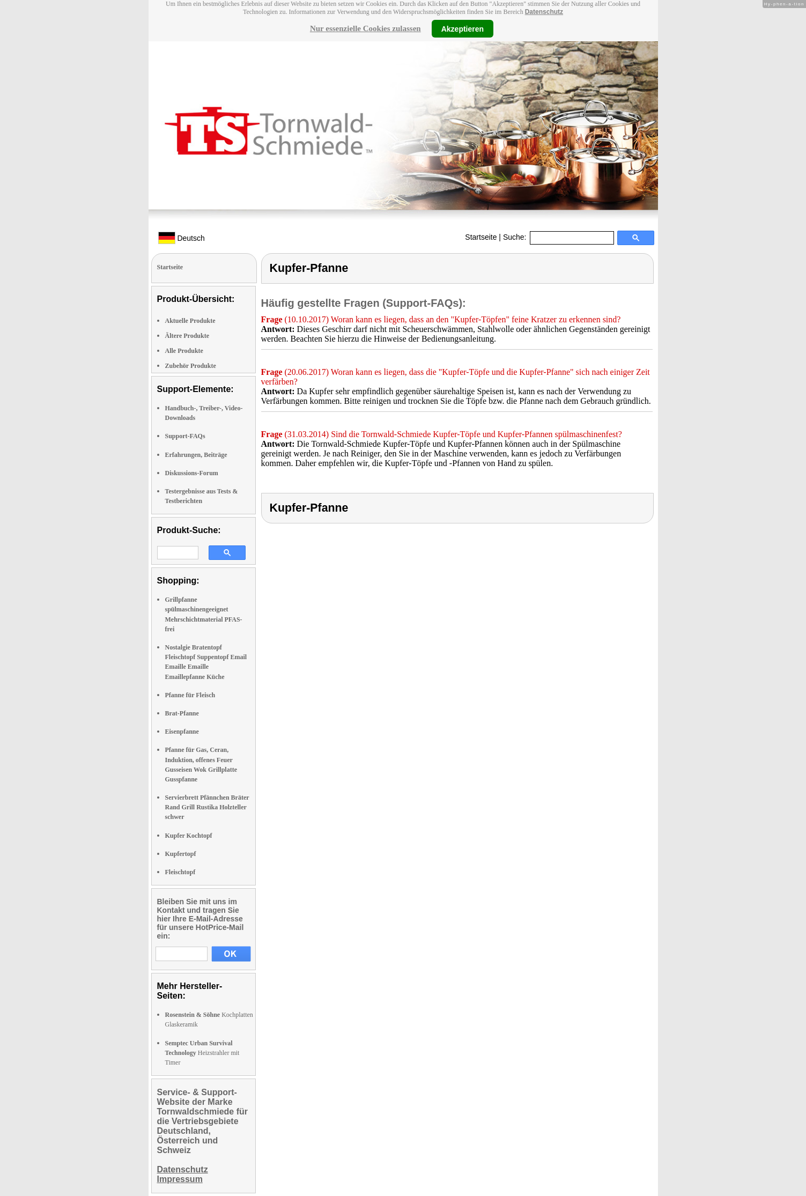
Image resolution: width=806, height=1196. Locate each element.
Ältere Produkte (187, 335)
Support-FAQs (185, 436)
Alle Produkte (184, 351)
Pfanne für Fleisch (190, 695)
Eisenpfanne (182, 731)
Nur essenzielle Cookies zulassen (365, 28)
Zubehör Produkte (190, 366)
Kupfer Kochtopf (188, 835)
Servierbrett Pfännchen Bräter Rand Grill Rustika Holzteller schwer (207, 807)
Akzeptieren (462, 28)
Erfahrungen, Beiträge (196, 455)
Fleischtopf (180, 872)
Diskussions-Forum (191, 473)
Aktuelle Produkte (190, 320)
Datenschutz (544, 12)
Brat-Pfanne (182, 713)
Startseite (481, 237)
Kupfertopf (180, 854)
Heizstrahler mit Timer (202, 1052)
